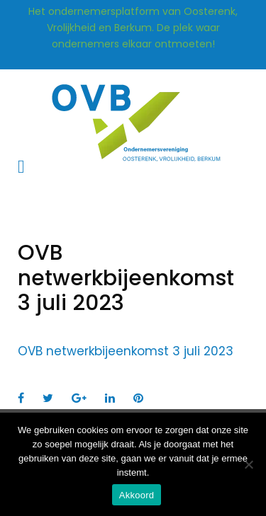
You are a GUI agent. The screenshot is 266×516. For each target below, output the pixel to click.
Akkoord (136, 495)
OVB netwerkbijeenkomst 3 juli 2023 (125, 351)
